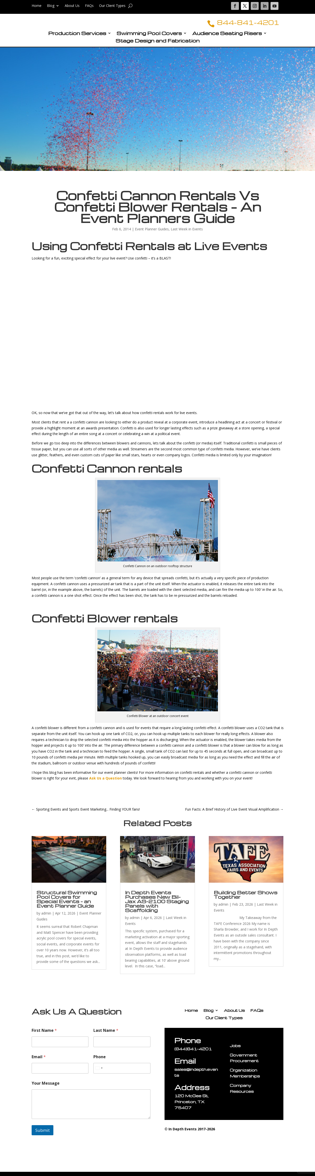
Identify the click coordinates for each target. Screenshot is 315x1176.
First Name (44, 1034)
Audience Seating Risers (227, 37)
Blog (50, 6)
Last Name (105, 1034)
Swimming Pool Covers (149, 37)
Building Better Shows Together (245, 898)
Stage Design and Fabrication (158, 45)
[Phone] (121, 1072)
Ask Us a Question (105, 782)
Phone (99, 1061)
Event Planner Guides (152, 233)
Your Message (46, 1087)
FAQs (89, 6)
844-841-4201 (237, 24)
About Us (72, 6)
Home (37, 6)
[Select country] (98, 1072)
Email (39, 1061)
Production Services (77, 37)
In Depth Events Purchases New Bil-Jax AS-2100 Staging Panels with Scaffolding (157, 905)
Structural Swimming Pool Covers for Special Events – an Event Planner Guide (67, 903)
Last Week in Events (187, 233)
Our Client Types (112, 6)
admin (46, 917)
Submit (42, 1134)
